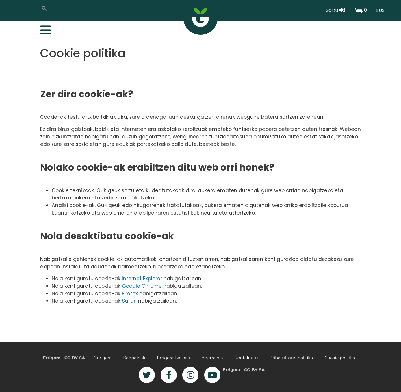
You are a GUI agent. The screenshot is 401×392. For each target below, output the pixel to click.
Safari (129, 300)
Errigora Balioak (173, 357)
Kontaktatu (246, 357)
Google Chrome (142, 286)
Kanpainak (134, 357)
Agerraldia (212, 357)
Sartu (335, 10)
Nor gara (103, 357)
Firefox (130, 293)
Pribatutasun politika (291, 357)
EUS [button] (381, 10)
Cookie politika (339, 357)
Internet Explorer (142, 278)
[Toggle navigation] (44, 29)
